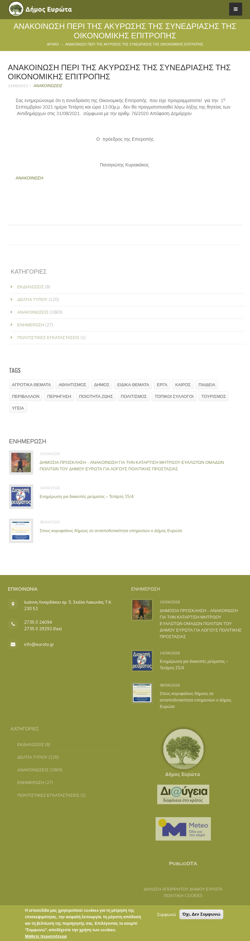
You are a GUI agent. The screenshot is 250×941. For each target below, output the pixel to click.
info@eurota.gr (39, 644)
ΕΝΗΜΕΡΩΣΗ (33, 324)
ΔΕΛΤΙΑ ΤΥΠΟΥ (35, 299)
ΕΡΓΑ (164, 384)
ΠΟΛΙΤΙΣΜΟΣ (136, 396)
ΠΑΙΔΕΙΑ (209, 384)
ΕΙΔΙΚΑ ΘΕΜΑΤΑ (135, 384)
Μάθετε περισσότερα (46, 937)
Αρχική (53, 44)
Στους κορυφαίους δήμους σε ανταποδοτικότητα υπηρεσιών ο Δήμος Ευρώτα (113, 530)
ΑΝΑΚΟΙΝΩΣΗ (30, 177)
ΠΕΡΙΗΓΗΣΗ (61, 396)
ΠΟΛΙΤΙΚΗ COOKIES (180, 895)
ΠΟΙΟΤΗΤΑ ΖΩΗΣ (98, 396)
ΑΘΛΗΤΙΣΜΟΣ (74, 384)
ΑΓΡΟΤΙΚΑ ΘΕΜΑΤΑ (33, 384)
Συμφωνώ (166, 915)
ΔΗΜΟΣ (103, 384)
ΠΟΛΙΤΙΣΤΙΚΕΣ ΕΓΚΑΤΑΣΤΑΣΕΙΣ (51, 337)
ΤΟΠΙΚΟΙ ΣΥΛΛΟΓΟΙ (176, 396)
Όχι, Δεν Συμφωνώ (201, 915)
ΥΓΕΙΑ (20, 408)
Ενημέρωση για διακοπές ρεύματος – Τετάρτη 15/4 (89, 496)
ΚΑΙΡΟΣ (185, 384)
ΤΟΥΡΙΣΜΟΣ (215, 396)
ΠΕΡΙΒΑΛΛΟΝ (27, 396)
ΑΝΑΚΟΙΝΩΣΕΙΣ (48, 85)
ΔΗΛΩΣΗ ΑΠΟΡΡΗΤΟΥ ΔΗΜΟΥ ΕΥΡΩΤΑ (180, 889)
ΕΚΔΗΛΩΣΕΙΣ (33, 286)
